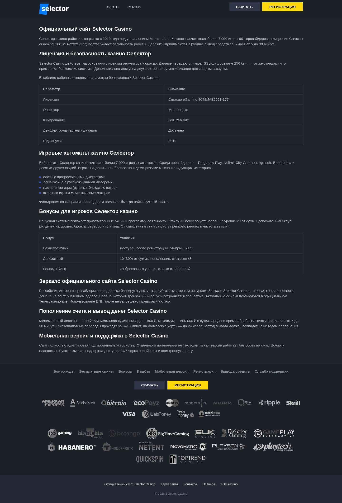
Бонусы (125, 371)
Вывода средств (235, 371)
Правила (209, 484)
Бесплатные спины (96, 371)
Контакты (190, 484)
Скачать (244, 7)
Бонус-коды (64, 371)
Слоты (113, 7)
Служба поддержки (272, 371)
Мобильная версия (172, 371)
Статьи (134, 7)
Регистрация (282, 7)
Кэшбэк (143, 371)
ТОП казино (229, 484)
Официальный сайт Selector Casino (129, 484)
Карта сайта (169, 484)
